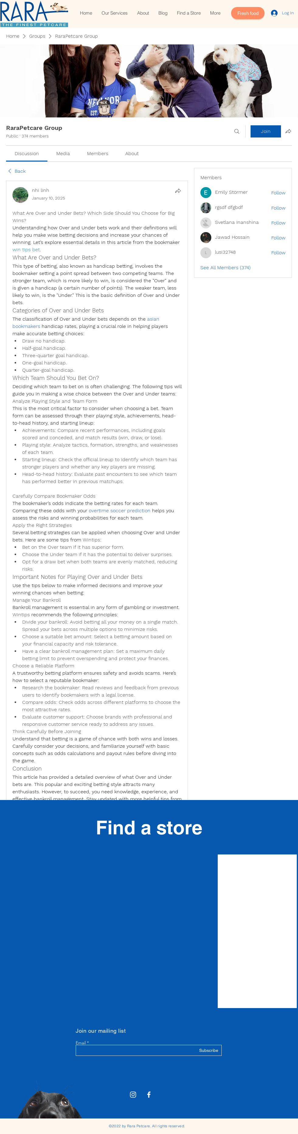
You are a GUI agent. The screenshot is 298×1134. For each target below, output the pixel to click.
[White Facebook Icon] (149, 1095)
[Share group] (288, 131)
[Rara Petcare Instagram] (133, 1095)
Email (81, 1043)
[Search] (237, 131)
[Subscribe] (203, 1051)
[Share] (178, 190)
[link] (27, 153)
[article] (97, 522)
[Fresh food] (248, 13)
